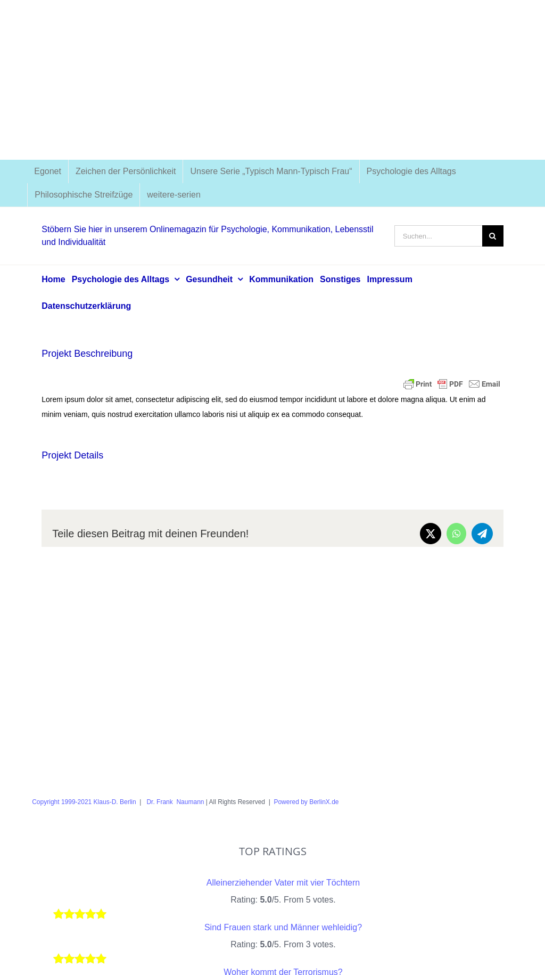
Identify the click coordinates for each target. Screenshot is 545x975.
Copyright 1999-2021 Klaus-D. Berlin (84, 802)
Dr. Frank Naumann (174, 802)
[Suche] (492, 236)
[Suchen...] (438, 236)
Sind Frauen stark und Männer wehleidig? (283, 927)
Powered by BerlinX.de (306, 802)
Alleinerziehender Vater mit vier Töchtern (283, 882)
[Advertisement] (272, 79)
